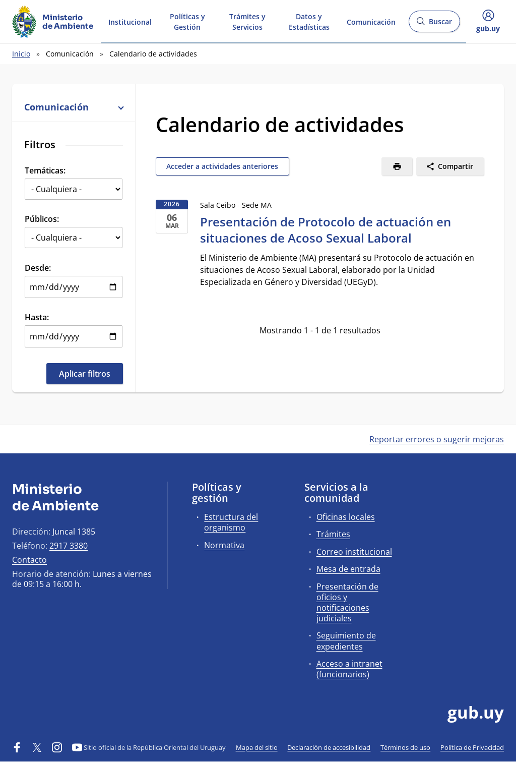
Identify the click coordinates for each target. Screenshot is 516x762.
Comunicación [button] (73, 107)
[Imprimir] (396, 166)
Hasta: (37, 317)
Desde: (38, 267)
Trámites (333, 534)
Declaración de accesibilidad (328, 747)
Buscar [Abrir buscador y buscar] (434, 24)
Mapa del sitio (257, 747)
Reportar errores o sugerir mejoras (436, 439)
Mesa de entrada (348, 568)
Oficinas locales (345, 516)
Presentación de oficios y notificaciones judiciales (347, 602)
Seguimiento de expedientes (346, 641)
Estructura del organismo (231, 522)
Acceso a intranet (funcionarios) (349, 669)
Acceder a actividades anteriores (222, 166)
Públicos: (42, 218)
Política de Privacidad (472, 747)
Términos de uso (405, 747)
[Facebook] (17, 747)
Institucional (130, 21)
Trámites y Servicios (247, 21)
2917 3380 (68, 545)
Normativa (224, 545)
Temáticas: (45, 170)
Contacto (29, 559)
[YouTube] (77, 747)
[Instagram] (57, 747)
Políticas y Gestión (187, 21)
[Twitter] (37, 747)
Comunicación (371, 21)
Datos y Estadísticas (309, 21)
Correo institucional (354, 551)
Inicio (21, 53)
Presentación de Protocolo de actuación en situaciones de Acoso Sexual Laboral (325, 229)
